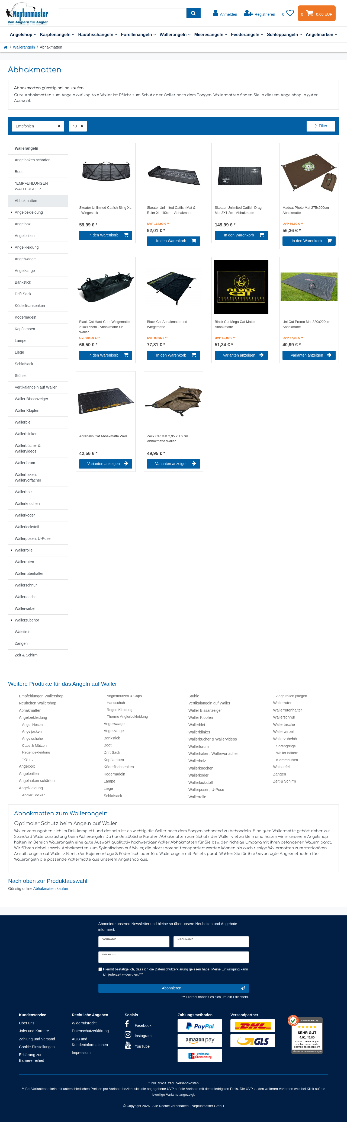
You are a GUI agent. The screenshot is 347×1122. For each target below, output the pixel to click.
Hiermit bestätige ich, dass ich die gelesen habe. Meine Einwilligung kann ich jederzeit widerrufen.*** (175, 971)
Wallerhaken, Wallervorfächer (213, 753)
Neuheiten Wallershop (37, 703)
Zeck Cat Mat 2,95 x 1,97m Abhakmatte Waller (167, 438)
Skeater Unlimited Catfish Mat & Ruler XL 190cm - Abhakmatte (171, 210)
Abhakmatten (30, 710)
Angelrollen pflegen (291, 696)
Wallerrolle (197, 797)
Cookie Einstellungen (37, 1047)
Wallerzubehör (285, 739)
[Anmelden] (225, 13)
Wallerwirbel (283, 731)
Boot (108, 745)
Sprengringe (286, 746)
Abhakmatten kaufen (50, 888)
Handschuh (116, 703)
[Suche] (193, 13)
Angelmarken (321, 34)
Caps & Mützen (34, 745)
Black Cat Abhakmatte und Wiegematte (167, 324)
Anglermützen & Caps (124, 696)
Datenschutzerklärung (90, 1031)
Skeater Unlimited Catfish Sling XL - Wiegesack (105, 210)
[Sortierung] (38, 126)
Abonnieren (203, 988)
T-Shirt (27, 759)
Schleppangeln (284, 34)
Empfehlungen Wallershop (41, 696)
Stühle (193, 696)
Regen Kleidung (120, 710)
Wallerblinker (199, 732)
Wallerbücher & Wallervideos (212, 739)
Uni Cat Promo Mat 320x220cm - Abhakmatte (307, 324)
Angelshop (23, 34)
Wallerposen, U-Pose (206, 789)
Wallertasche (284, 724)
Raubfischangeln (97, 34)
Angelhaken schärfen (37, 780)
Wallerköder (198, 775)
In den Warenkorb (108, 235)
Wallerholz (197, 761)
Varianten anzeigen (243, 355)
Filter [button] (320, 126)
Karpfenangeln (57, 34)
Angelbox (27, 766)
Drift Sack (112, 752)
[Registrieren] (259, 13)
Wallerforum (198, 746)
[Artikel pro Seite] (78, 126)
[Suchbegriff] (123, 13)
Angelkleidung (31, 788)
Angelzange (114, 731)
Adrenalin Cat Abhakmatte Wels (103, 436)
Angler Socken (33, 795)
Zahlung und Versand (37, 1039)
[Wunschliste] (288, 13)
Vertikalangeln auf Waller (209, 703)
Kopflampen (114, 760)
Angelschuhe (32, 738)
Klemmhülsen (287, 760)
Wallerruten (283, 703)
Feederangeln (247, 34)
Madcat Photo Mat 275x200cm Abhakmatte (305, 210)
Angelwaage (114, 724)
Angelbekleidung (33, 717)
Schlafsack (113, 796)
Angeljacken (31, 731)
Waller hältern (287, 753)
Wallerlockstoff (200, 782)
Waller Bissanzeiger (205, 710)
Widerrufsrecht (84, 1023)
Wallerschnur (284, 717)
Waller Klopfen (200, 717)
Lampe (109, 781)
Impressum (81, 1052)
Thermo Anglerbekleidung (127, 716)
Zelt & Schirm (284, 781)
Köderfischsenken (119, 767)
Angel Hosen (32, 725)
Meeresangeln (210, 34)
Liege (108, 788)
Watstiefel (281, 767)
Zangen (279, 774)
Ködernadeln (114, 774)
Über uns (26, 1023)
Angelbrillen (29, 773)
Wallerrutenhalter (287, 710)
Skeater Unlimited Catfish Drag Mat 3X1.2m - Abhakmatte (238, 210)
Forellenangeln (138, 34)
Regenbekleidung (36, 752)
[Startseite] (6, 47)
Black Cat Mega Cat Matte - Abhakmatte (236, 324)
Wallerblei (196, 725)
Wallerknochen (200, 768)
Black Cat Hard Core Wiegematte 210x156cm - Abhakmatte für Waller (104, 326)
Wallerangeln (175, 34)
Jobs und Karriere (34, 1031)
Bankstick (112, 738)
